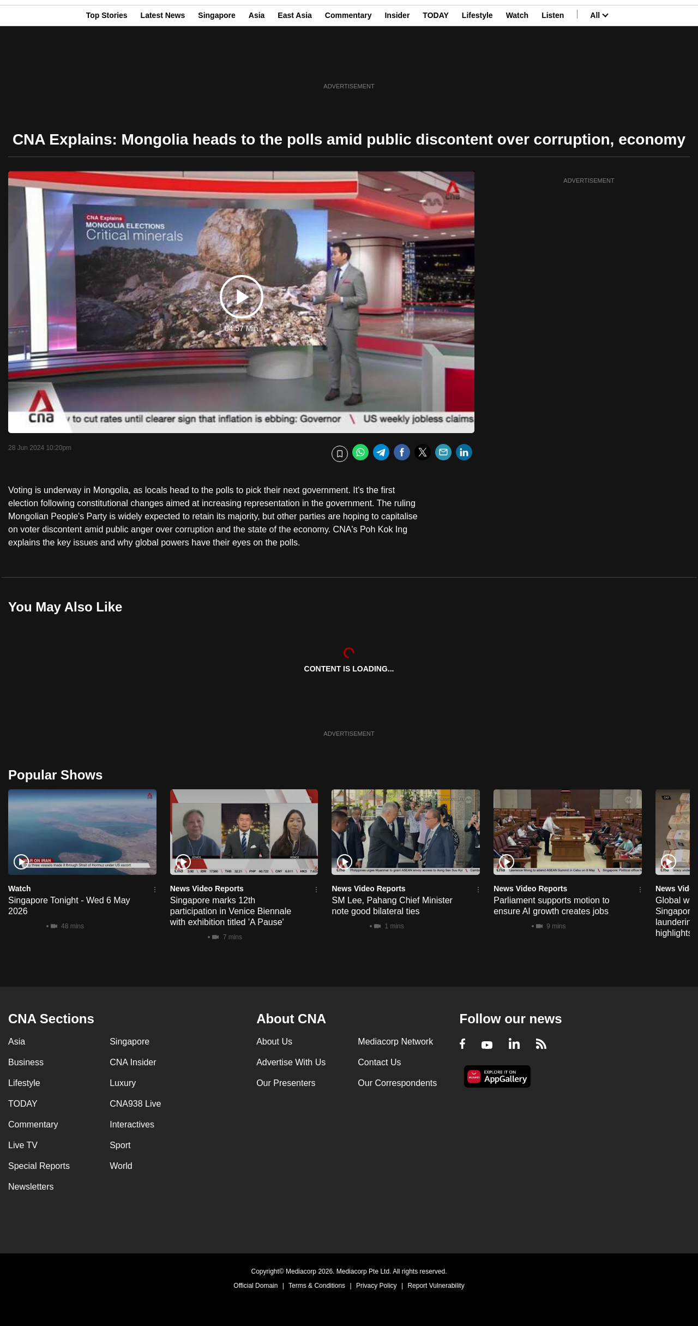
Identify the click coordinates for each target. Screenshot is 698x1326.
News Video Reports (207, 888)
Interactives (132, 1124)
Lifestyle (477, 61)
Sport (120, 1145)
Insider (397, 61)
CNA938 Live (135, 1103)
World (121, 1166)
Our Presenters (285, 1083)
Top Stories (107, 61)
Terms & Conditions (316, 1285)
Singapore (216, 61)
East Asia (295, 61)
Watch (517, 61)
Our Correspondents (397, 1083)
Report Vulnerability (435, 1285)
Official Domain (255, 1285)
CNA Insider (133, 1062)
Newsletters (31, 1186)
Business (26, 1062)
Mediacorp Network (395, 1041)
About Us (274, 1041)
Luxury (123, 1083)
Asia (257, 61)
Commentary (348, 61)
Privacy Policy (376, 1285)
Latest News (163, 61)
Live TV (23, 1145)
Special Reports (39, 1166)
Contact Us (379, 1062)
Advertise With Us (291, 1062)
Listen (552, 61)
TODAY (435, 61)
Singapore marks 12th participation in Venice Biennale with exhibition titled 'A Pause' (230, 911)
